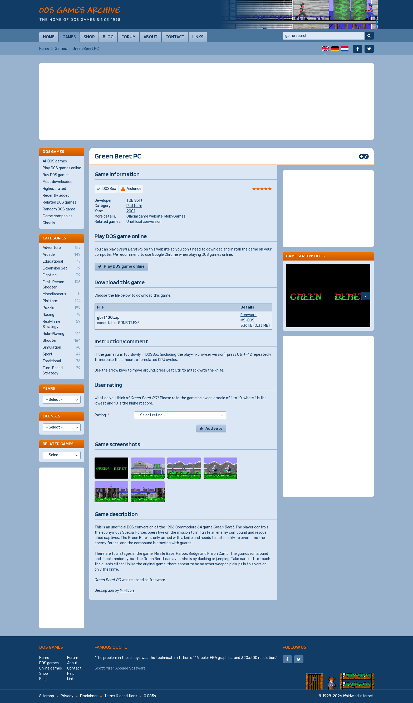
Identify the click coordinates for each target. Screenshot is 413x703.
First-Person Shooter (62, 285)
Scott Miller (104, 668)
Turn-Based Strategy (62, 370)
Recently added (56, 195)
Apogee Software (130, 668)
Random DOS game (59, 209)
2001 (130, 211)
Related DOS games (59, 202)
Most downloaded (57, 182)
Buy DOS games (56, 175)
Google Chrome (165, 254)
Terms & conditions (120, 696)
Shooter (62, 340)
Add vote (214, 428)
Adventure (62, 248)
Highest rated (54, 188)
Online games (50, 668)
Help (71, 673)
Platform (134, 206)
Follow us (294, 647)
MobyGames (174, 216)
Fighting (62, 275)
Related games (58, 443)
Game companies (57, 216)
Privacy (67, 696)
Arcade (62, 254)
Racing (62, 314)
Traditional (62, 361)
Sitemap (46, 696)
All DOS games (55, 161)
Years (49, 388)
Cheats (49, 223)
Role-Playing (62, 333)
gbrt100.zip (108, 317)
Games (69, 36)
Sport (62, 354)
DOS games (51, 647)
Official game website (144, 216)
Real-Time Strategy (62, 324)
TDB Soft (134, 200)
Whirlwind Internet (358, 696)
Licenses (51, 415)
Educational (62, 261)
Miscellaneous (62, 294)
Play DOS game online (124, 266)
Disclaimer (89, 696)
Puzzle (62, 308)
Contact (174, 36)
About (151, 36)
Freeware (248, 315)
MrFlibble (127, 590)
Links (197, 36)
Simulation (62, 347)
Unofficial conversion (143, 221)
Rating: (102, 415)
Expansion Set (62, 268)
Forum (128, 36)
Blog (108, 36)
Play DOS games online (62, 168)
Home (49, 36)
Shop (89, 36)
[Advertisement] (206, 101)
